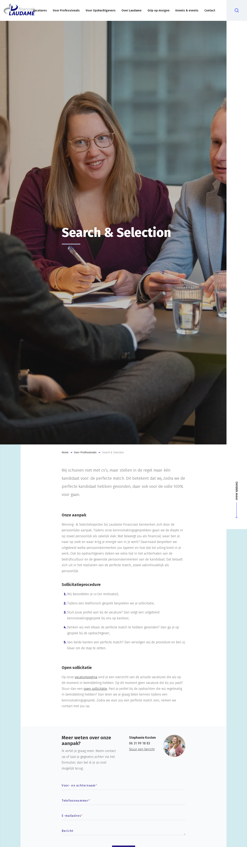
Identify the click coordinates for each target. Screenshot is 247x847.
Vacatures (40, 10)
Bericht (67, 831)
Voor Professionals (66, 10)
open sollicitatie (95, 689)
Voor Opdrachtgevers (101, 10)
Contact (209, 10)
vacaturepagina (86, 677)
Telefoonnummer (76, 800)
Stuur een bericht (142, 749)
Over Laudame (131, 10)
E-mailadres (72, 815)
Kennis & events (186, 10)
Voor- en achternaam (79, 785)
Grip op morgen (158, 10)
